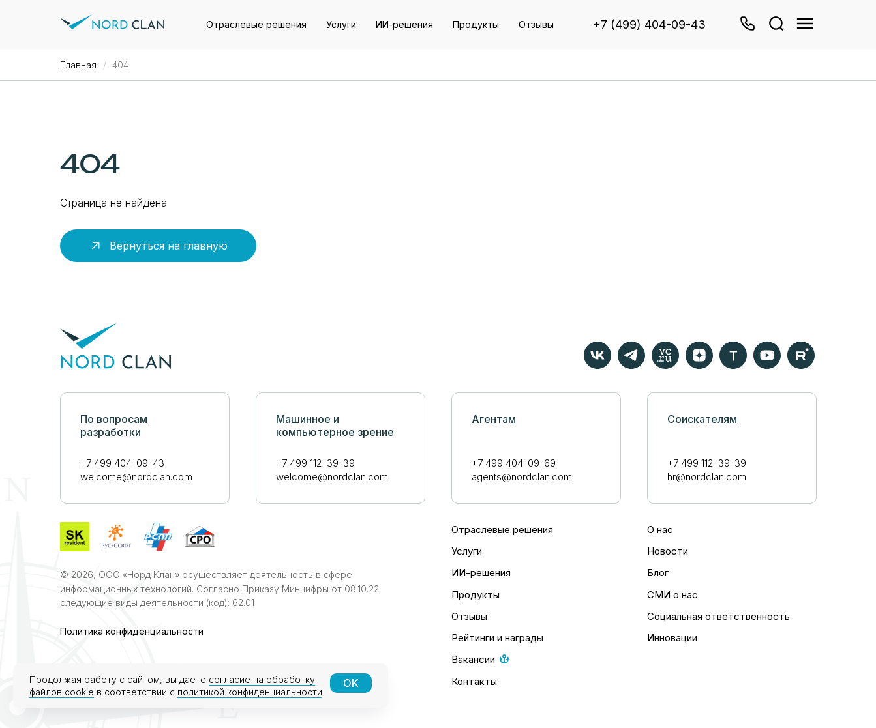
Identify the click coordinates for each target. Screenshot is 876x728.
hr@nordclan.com (706, 477)
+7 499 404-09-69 (514, 463)
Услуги (341, 24)
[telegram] (631, 365)
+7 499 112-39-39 (315, 463)
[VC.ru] (665, 365)
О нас (660, 529)
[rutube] (801, 365)
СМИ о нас (672, 595)
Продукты (476, 24)
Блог (658, 572)
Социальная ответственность (718, 616)
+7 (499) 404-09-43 (649, 24)
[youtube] (767, 365)
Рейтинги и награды (497, 638)
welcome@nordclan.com (136, 477)
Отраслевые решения (256, 24)
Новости (667, 551)
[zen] (699, 365)
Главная (78, 64)
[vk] (597, 365)
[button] (746, 25)
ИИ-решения (404, 24)
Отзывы (536, 24)
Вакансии (473, 659)
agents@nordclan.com (522, 477)
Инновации (672, 638)
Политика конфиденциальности (132, 631)
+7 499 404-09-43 (122, 463)
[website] (775, 25)
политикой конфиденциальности (249, 691)
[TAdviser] (733, 365)
